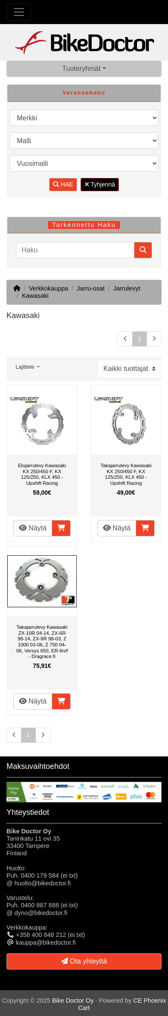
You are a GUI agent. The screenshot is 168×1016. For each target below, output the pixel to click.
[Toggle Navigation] (19, 12)
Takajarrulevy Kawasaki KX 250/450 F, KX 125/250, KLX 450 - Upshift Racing (125, 474)
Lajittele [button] (26, 367)
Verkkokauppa (48, 288)
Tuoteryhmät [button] (81, 68)
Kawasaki (35, 295)
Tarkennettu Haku (84, 224)
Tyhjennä (99, 184)
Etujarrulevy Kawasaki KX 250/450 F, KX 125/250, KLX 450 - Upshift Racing (42, 474)
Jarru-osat (91, 288)
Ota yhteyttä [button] (84, 961)
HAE (63, 184)
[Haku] (75, 250)
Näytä (33, 528)
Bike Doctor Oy (73, 1000)
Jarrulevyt (126, 288)
